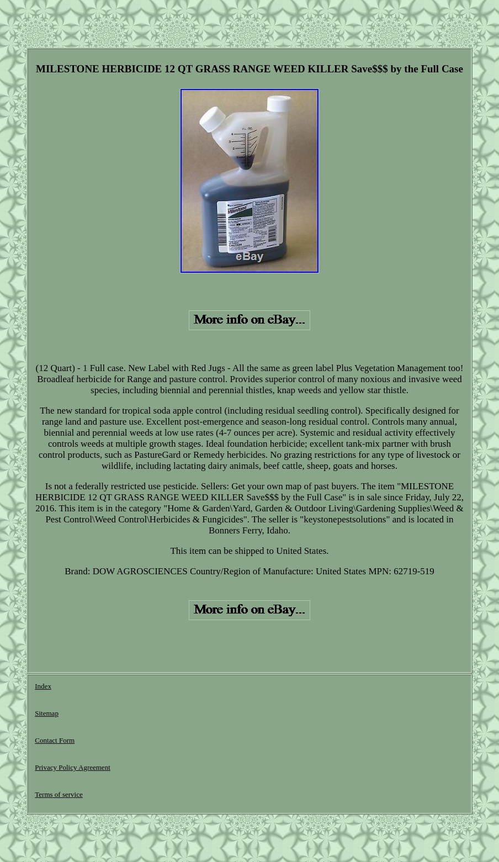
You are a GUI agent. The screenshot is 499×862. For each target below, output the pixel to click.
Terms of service (58, 794)
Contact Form (55, 740)
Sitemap (47, 713)
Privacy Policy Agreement (72, 767)
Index (43, 686)
